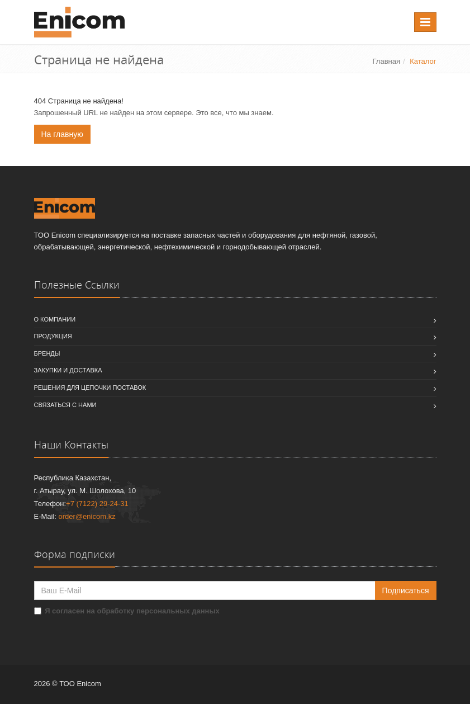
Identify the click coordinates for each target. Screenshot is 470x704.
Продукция (53, 336)
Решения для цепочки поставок (90, 387)
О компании (55, 319)
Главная (386, 61)
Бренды (47, 353)
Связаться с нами (65, 404)
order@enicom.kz (87, 516)
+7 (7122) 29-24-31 (97, 503)
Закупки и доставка (68, 370)
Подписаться (405, 590)
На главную (62, 134)
